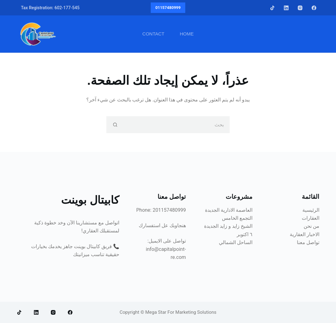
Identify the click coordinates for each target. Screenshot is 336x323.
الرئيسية (310, 210)
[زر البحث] (114, 124)
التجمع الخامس (237, 218)
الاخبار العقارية (304, 234)
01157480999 (168, 7)
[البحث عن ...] (176, 124)
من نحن (311, 226)
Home (187, 33)
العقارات (310, 218)
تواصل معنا (308, 242)
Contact (153, 33)
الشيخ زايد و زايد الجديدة (228, 226)
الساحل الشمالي (235, 242)
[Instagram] (300, 8)
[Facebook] (314, 8)
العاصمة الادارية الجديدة (228, 210)
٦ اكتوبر (244, 234)
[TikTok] (272, 8)
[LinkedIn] (286, 8)
